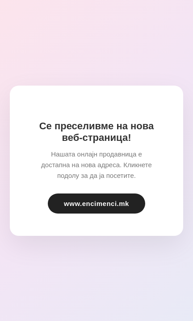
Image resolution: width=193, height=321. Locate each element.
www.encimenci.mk (96, 203)
